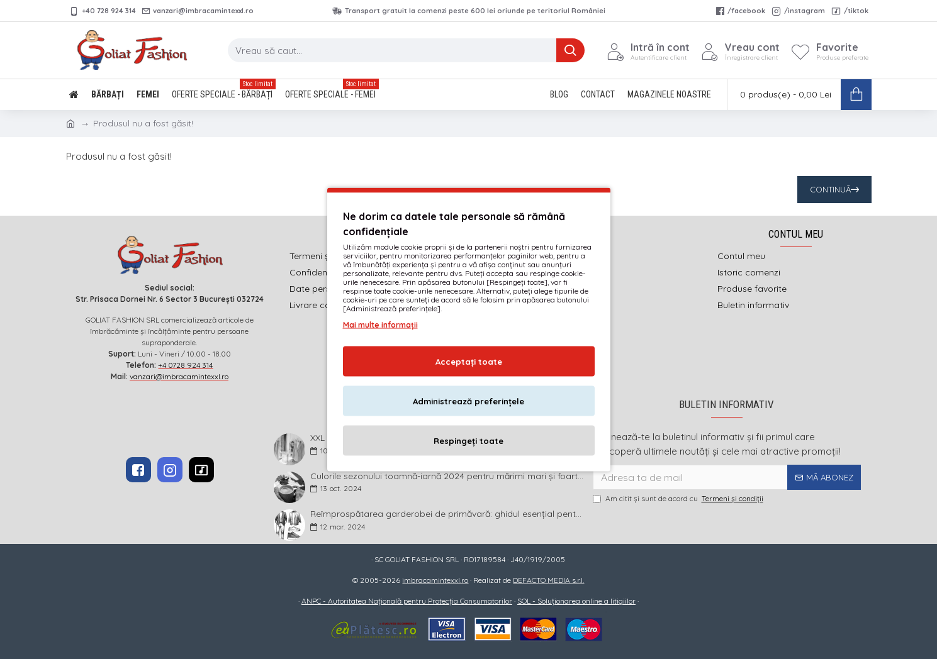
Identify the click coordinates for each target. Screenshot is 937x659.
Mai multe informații (380, 325)
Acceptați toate (468, 362)
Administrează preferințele (468, 401)
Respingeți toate (468, 441)
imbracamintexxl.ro (435, 580)
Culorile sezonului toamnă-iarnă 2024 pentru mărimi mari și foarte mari (447, 476)
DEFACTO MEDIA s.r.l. (548, 580)
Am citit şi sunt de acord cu (679, 498)
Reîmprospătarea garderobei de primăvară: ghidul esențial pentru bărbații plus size (447, 514)
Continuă (830, 189)
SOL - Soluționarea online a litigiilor (576, 601)
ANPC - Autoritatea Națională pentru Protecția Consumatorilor (406, 601)
